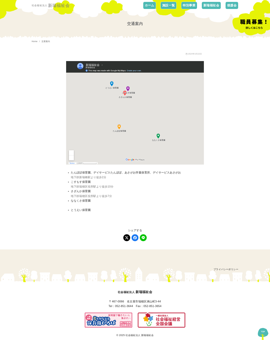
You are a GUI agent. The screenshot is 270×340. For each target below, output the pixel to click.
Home (35, 41)
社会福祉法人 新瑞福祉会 (140, 335)
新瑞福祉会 (211, 5)
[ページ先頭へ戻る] (263, 333)
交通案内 (45, 41)
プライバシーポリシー (226, 269)
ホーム (149, 5)
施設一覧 (168, 5)
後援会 (232, 5)
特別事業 (189, 5)
